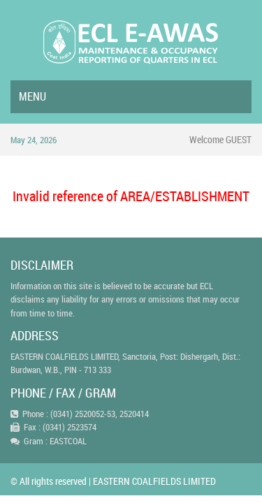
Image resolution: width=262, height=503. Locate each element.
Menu (32, 96)
